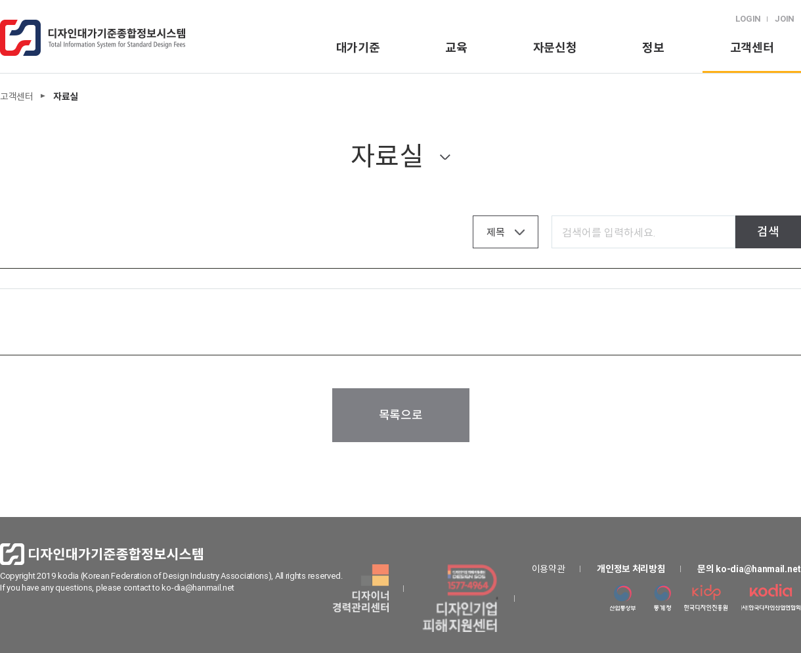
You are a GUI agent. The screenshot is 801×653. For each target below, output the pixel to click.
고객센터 (752, 47)
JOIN (784, 18)
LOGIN (748, 18)
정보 (653, 47)
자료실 (387, 156)
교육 (456, 47)
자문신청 (555, 47)
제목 (495, 232)
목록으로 (401, 414)
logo (92, 38)
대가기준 (358, 47)
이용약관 (548, 569)
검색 (768, 231)
